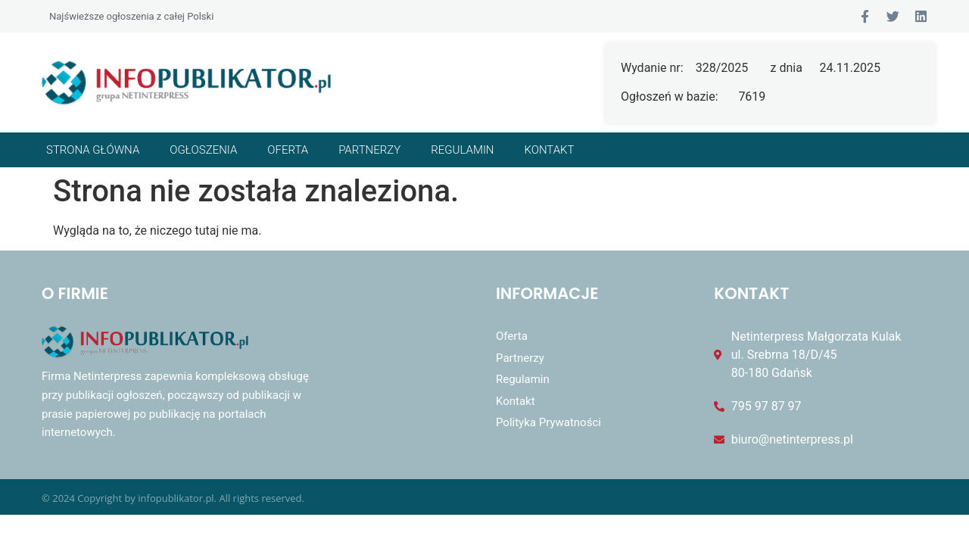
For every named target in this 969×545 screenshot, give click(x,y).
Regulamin (462, 150)
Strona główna (92, 150)
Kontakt (550, 150)
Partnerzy (369, 150)
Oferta (287, 150)
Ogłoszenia (203, 150)
